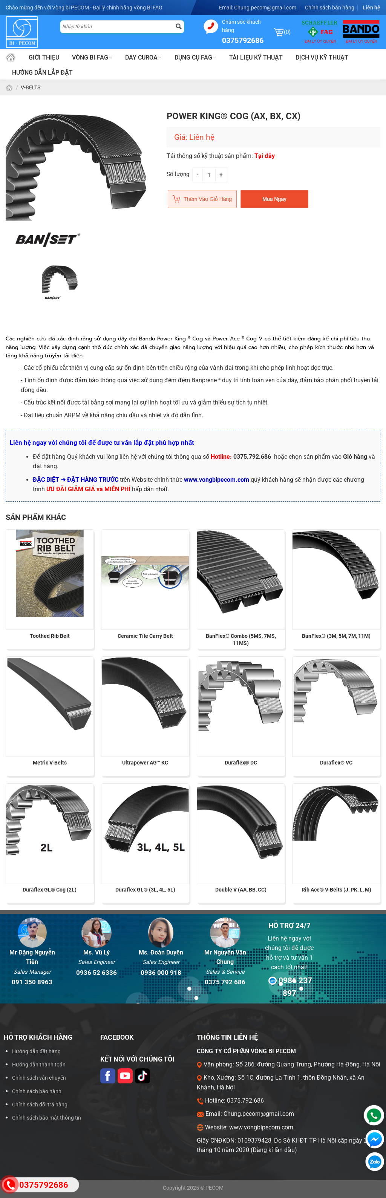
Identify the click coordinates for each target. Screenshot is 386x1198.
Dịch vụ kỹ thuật (322, 57)
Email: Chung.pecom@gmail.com (257, 8)
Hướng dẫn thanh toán (39, 1065)
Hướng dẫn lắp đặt (42, 72)
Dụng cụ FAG (195, 57)
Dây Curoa (143, 57)
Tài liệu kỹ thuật (256, 57)
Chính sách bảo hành (36, 1091)
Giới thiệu (44, 57)
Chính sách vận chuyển (39, 1078)
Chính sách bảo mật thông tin (46, 1118)
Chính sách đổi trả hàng (39, 1104)
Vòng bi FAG (92, 57)
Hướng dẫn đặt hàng (36, 1051)
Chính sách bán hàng (329, 8)
